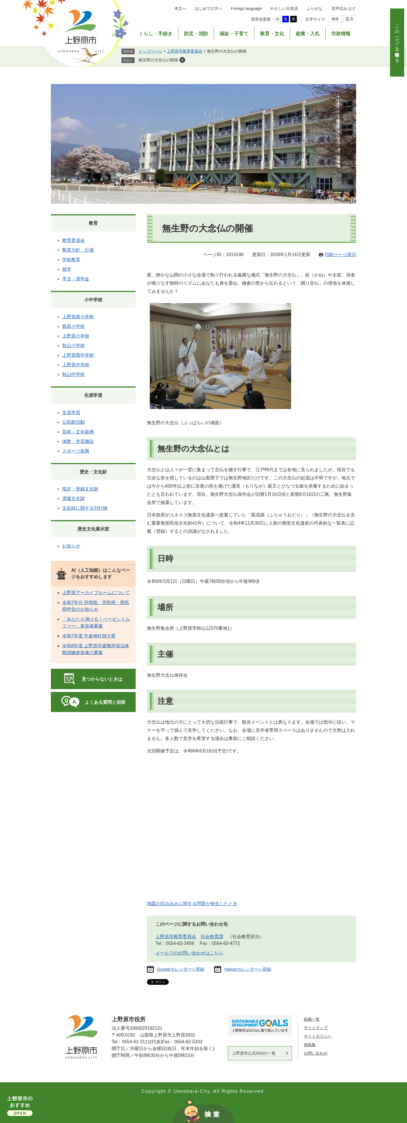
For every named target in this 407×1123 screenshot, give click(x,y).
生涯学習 (93, 395)
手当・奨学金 (75, 278)
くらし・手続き (155, 33)
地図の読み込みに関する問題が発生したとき (192, 903)
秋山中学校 (73, 374)
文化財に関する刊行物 (84, 508)
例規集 (310, 1044)
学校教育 (71, 259)
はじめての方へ (208, 8)
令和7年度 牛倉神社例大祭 (89, 635)
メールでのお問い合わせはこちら (189, 953)
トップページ (150, 51)
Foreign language (246, 8)
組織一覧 (312, 1019)
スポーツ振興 (75, 451)
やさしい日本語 (284, 8)
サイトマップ (316, 1027)
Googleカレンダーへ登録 (180, 969)
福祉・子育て (234, 33)
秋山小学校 (73, 345)
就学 (66, 269)
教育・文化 (272, 33)
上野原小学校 (75, 336)
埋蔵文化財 (73, 498)
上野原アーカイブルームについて (96, 592)
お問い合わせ (316, 1053)
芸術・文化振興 (78, 431)
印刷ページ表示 (340, 254)
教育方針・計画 (78, 250)
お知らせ (71, 546)
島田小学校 (73, 326)
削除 (182, 60)
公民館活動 (73, 422)
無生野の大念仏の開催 (158, 60)
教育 (93, 223)
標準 (335, 19)
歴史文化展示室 (93, 529)
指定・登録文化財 (80, 488)
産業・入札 (308, 33)
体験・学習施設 (78, 441)
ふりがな (314, 8)
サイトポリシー (318, 1036)
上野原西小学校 (78, 316)
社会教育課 (212, 936)
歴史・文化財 (93, 471)
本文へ (180, 8)
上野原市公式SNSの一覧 (254, 1053)
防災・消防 (196, 33)
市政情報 (340, 33)
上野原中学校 (75, 364)
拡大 (349, 18)
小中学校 (93, 299)
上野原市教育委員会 (184, 51)
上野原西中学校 (78, 355)
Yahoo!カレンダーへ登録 (247, 969)
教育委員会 (73, 240)
